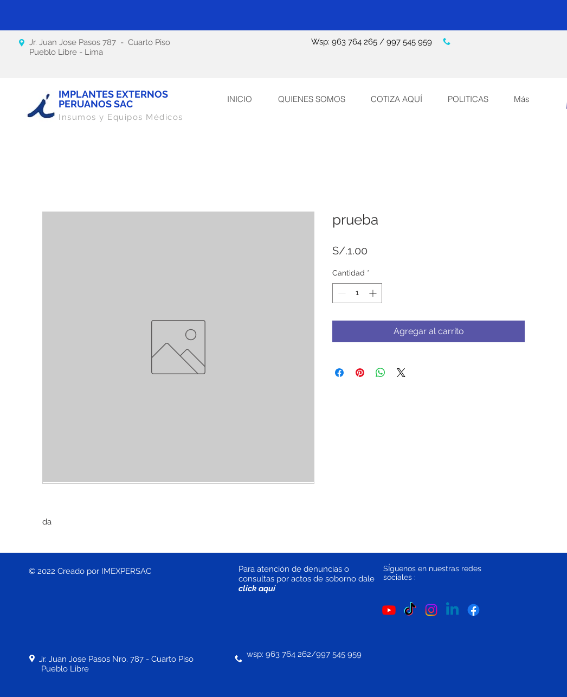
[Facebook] (473, 610)
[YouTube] (389, 610)
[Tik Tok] (410, 610)
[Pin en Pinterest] (359, 372)
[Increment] (374, 293)
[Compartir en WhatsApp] (380, 372)
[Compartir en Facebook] (339, 372)
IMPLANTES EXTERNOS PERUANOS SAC (113, 99)
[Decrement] (340, 293)
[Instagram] (431, 610)
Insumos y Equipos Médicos (121, 117)
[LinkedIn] (452, 610)
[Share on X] (401, 372)
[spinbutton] (357, 293)
